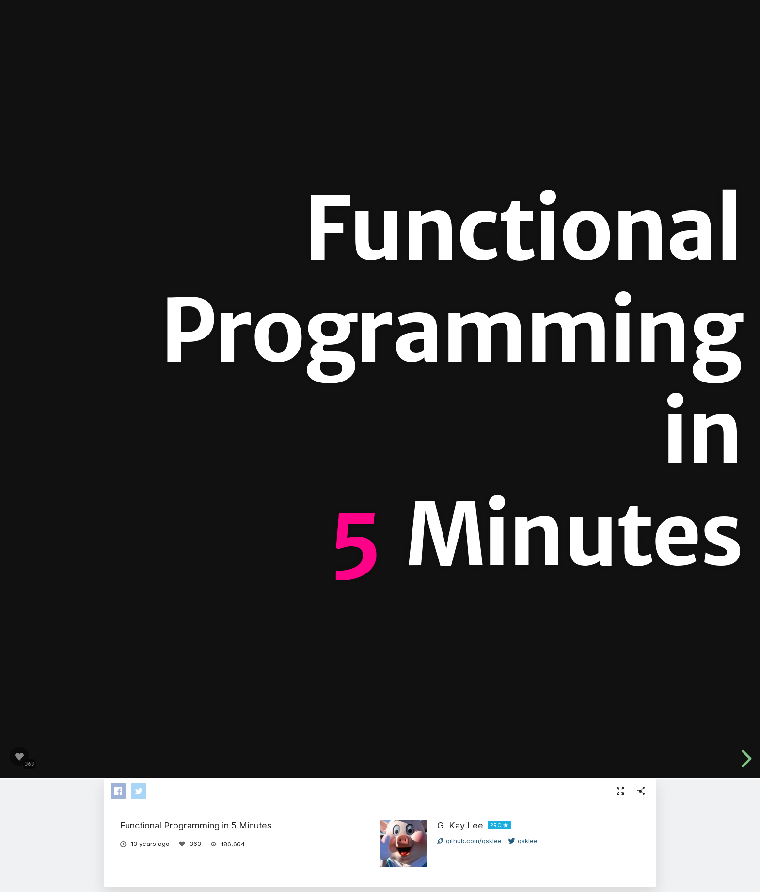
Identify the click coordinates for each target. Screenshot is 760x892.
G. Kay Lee (460, 825)
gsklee (523, 840)
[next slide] (745, 758)
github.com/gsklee (469, 840)
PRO (496, 825)
